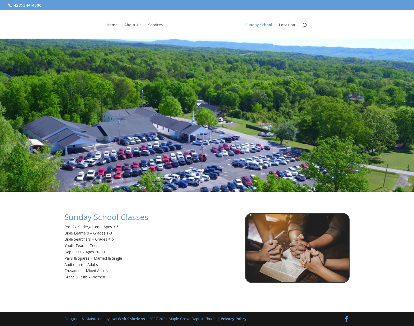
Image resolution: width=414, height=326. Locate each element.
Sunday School (258, 25)
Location (287, 25)
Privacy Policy (234, 318)
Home (112, 25)
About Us (132, 25)
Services (155, 25)
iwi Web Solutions (128, 318)
